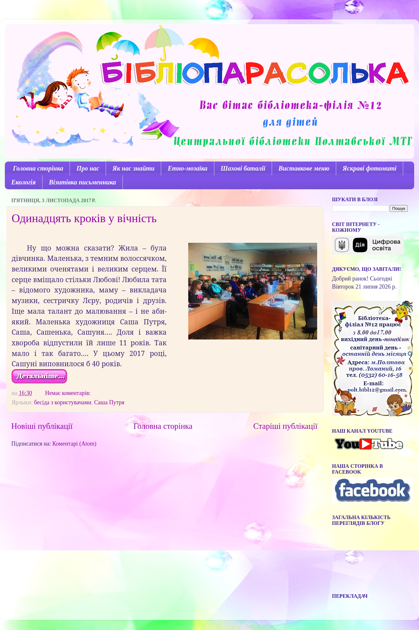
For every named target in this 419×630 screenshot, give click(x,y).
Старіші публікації (285, 426)
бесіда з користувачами (62, 402)
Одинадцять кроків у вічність (84, 218)
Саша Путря (109, 402)
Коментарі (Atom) (74, 443)
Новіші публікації (42, 426)
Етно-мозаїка (187, 168)
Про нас (87, 168)
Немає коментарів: (68, 393)
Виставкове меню (303, 168)
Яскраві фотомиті (369, 168)
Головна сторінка (38, 168)
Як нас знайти (133, 168)
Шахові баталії (243, 168)
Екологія (23, 182)
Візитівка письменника (82, 182)
